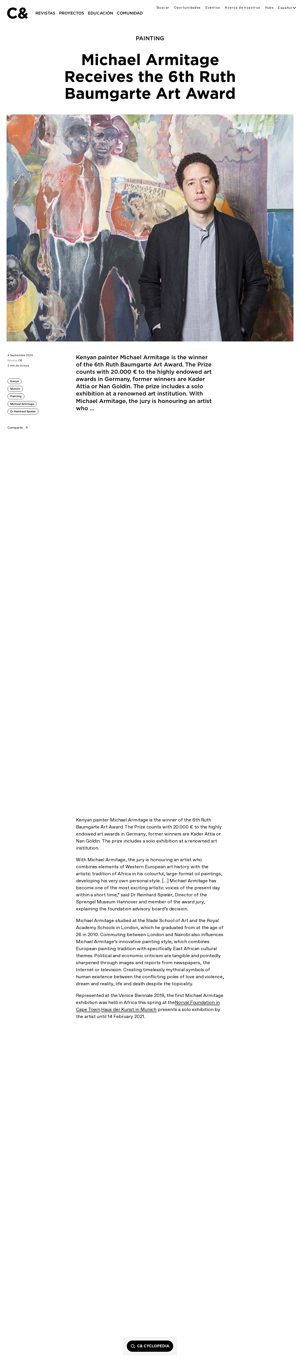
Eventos (213, 8)
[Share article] (32, 426)
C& (17, 13)
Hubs (269, 8)
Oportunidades (187, 8)
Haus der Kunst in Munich (129, 1009)
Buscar (163, 8)
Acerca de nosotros (242, 8)
